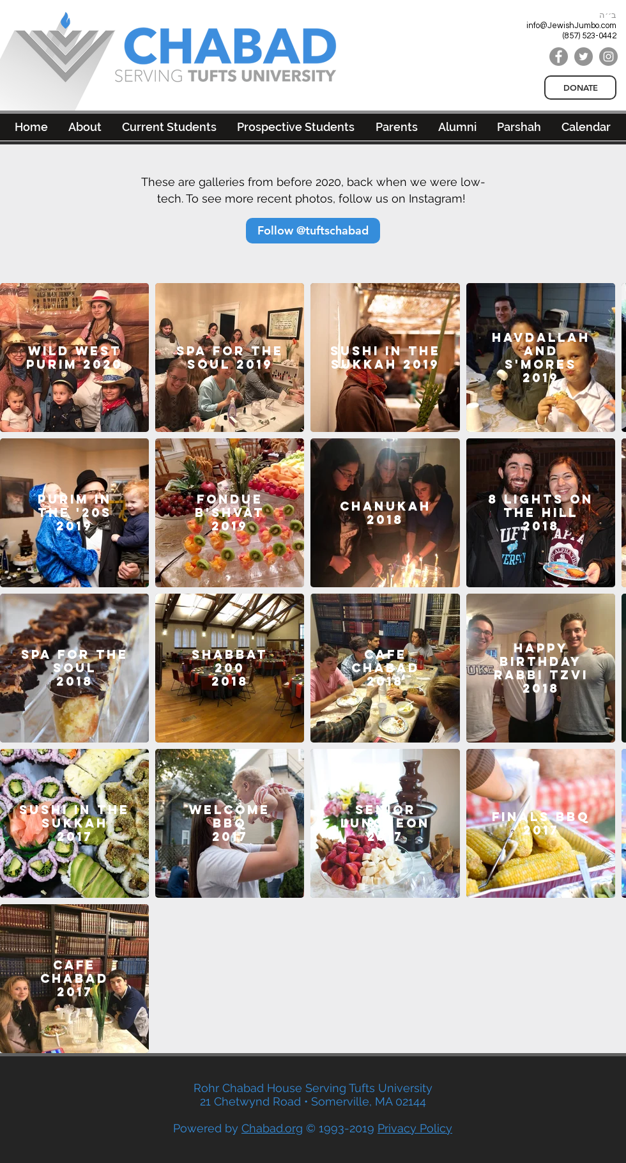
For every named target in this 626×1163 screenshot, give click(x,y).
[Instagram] (608, 56)
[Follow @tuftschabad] (313, 230)
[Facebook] (558, 56)
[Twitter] (583, 56)
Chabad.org (272, 1128)
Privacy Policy (415, 1128)
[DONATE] (580, 87)
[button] (457, 127)
